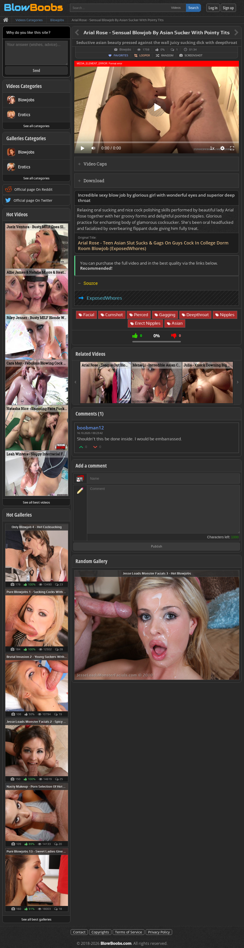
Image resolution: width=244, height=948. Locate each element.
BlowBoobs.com (116, 943)
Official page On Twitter (33, 200)
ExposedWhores (104, 298)
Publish (156, 547)
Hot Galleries (19, 514)
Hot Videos (17, 214)
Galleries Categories (26, 138)
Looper (144, 55)
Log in (213, 7)
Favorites (121, 55)
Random (167, 55)
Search (193, 8)
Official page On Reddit (33, 189)
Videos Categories (24, 86)
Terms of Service (128, 932)
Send (36, 70)
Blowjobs (125, 49)
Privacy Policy (159, 932)
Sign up (228, 7)
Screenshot (193, 55)
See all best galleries (36, 919)
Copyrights (100, 932)
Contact (79, 932)
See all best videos (36, 502)
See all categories (36, 126)
